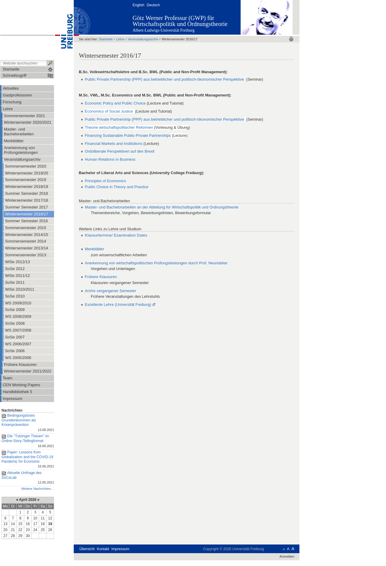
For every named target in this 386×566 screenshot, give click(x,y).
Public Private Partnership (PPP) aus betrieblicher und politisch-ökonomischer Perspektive (165, 79)
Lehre (120, 39)
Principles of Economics (105, 181)
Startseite (106, 39)
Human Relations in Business (110, 159)
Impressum (120, 549)
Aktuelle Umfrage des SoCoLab (27, 478)
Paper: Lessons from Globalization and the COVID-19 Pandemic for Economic (27, 459)
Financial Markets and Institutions (113, 143)
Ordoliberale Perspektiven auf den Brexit (119, 151)
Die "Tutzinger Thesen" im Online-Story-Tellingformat (27, 441)
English (138, 5)
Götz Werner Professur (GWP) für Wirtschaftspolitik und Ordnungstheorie (180, 21)
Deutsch (153, 5)
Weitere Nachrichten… (37, 488)
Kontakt (103, 549)
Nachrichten (11, 410)
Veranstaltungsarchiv (143, 39)
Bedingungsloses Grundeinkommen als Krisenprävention (27, 422)
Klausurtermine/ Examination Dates (116, 235)
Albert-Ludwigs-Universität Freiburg (164, 30)
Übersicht (87, 549)
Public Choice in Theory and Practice (116, 187)
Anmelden (286, 556)
